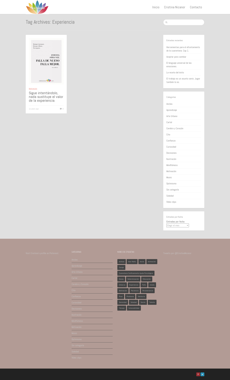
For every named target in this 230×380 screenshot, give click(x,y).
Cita (168, 134)
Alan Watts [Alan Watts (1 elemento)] (132, 262)
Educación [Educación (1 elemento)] (147, 279)
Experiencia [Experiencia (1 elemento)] (133, 285)
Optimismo (171, 183)
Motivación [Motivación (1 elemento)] (123, 291)
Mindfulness (172, 165)
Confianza (170, 140)
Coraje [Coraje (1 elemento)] (121, 267)
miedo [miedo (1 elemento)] (152, 285)
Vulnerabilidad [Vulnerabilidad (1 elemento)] (133, 308)
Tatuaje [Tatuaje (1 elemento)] (122, 308)
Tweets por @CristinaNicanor (177, 253)
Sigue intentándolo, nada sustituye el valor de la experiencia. (46, 96)
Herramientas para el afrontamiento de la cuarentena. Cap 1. (183, 49)
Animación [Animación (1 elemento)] (152, 262)
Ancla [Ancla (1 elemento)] (142, 262)
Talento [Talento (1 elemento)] (152, 302)
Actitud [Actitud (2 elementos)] (121, 262)
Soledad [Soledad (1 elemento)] (134, 302)
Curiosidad (171, 146)
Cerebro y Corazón (174, 128)
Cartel (169, 122)
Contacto (196, 7)
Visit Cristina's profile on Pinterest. (42, 253)
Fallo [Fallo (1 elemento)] (144, 285)
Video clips (171, 202)
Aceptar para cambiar (176, 56)
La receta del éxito (175, 72)
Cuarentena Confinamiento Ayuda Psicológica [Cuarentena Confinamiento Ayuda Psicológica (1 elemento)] (136, 273)
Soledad (170, 195)
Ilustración (171, 159)
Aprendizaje (171, 110)
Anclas (169, 104)
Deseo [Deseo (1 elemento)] (121, 279)
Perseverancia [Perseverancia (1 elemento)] (147, 291)
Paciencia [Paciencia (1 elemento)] (135, 291)
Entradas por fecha (175, 221)
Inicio (155, 7)
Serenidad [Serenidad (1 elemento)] (123, 302)
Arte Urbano (171, 116)
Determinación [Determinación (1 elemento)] (133, 279)
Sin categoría (172, 189)
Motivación (33, 88)
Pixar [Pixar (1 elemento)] (121, 296)
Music (169, 177)
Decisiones (171, 153)
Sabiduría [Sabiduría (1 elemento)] (141, 296)
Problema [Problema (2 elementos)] (130, 296)
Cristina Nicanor (174, 7)
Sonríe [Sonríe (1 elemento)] (143, 302)
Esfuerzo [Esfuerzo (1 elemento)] (122, 285)
